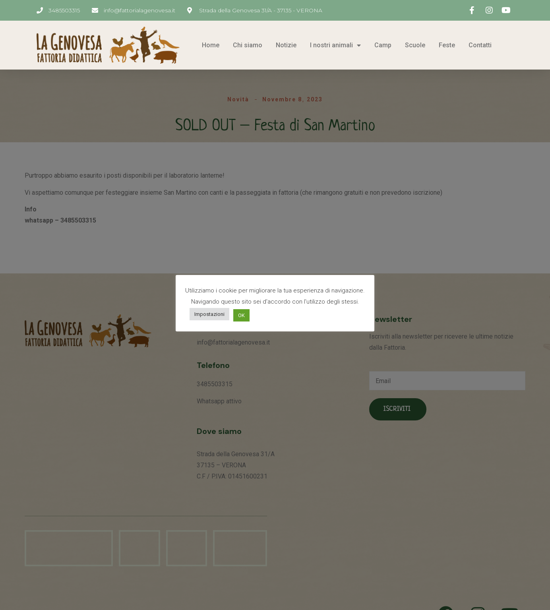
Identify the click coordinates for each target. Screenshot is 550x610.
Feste (447, 45)
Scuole (415, 45)
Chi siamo (247, 45)
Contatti (480, 45)
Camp (382, 45)
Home (210, 45)
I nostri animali (335, 45)
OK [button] (241, 315)
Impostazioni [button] (209, 314)
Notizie (286, 45)
